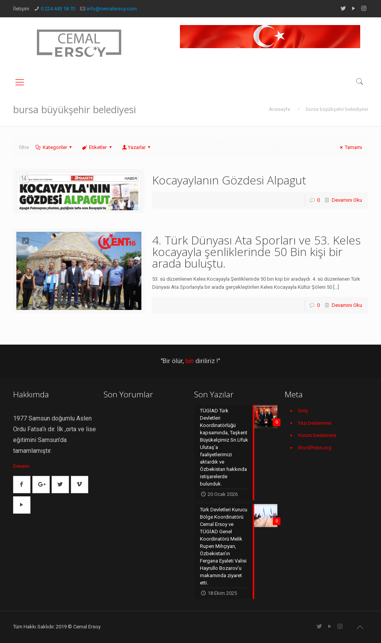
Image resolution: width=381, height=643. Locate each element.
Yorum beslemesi (317, 435)
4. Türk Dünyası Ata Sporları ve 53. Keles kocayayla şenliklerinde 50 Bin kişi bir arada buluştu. (256, 251)
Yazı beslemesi (314, 423)
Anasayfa (279, 109)
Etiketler (97, 147)
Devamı (21, 466)
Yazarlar (137, 147)
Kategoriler (54, 147)
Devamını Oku (347, 200)
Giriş (303, 411)
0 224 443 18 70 (58, 9)
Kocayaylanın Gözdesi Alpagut (229, 180)
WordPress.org (314, 447)
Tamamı (350, 147)
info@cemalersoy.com (112, 9)
